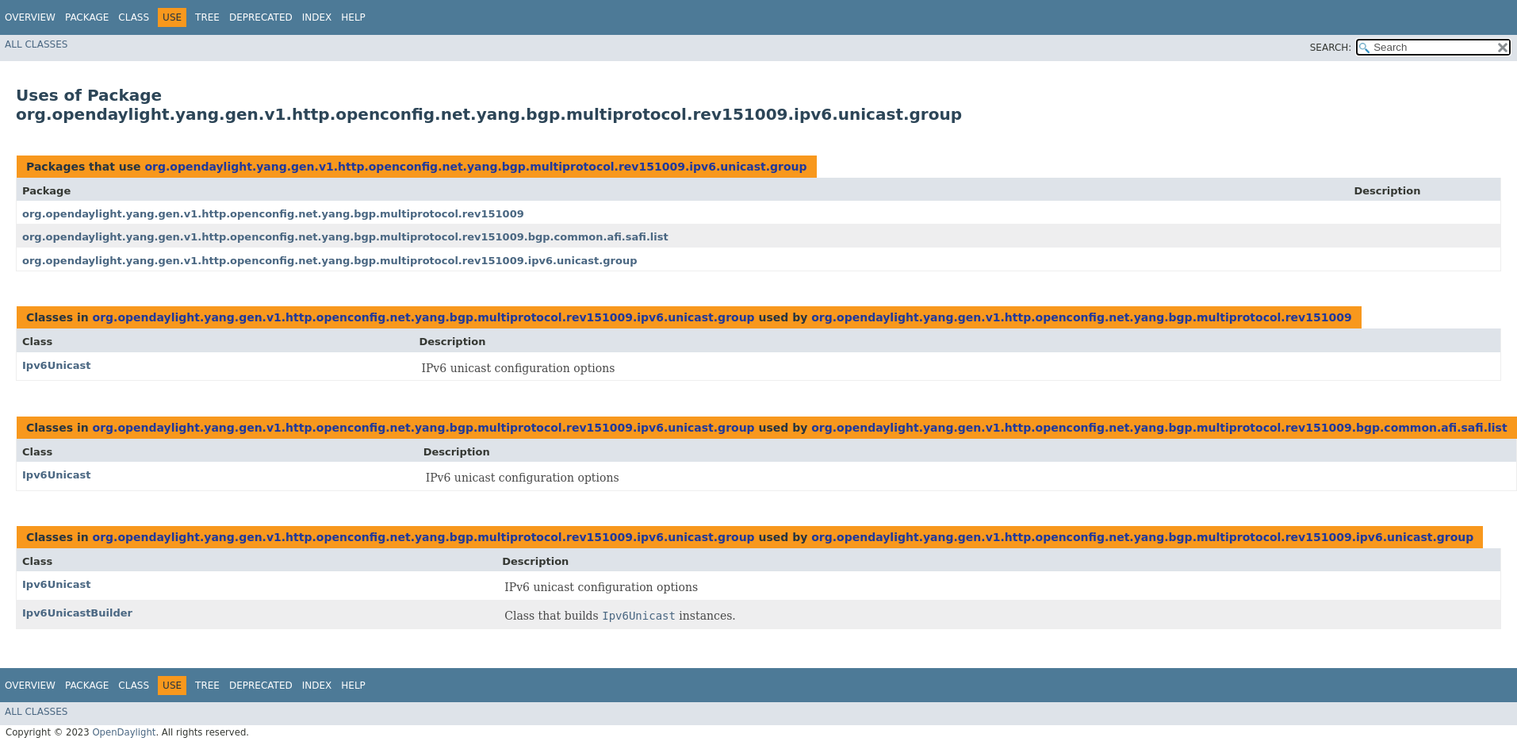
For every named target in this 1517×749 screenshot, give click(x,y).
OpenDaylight (123, 732)
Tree (207, 17)
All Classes (36, 44)
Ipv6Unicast (56, 365)
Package (87, 17)
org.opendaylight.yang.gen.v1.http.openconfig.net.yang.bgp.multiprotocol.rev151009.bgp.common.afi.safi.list (345, 237)
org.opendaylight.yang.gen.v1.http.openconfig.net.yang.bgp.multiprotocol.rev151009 (273, 214)
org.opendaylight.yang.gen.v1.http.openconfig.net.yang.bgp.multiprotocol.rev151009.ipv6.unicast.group (475, 166)
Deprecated (261, 17)
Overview (30, 17)
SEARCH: (1331, 47)
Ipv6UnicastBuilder (77, 613)
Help (353, 17)
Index (317, 17)
